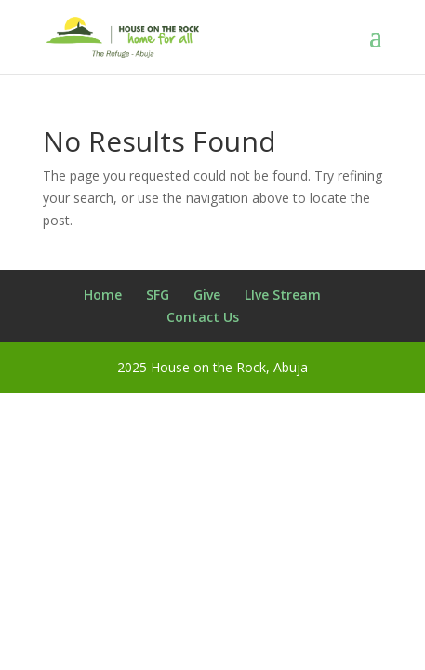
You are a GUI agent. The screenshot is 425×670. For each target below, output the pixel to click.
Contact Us (202, 317)
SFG (157, 294)
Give (206, 294)
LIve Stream (283, 294)
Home (103, 294)
